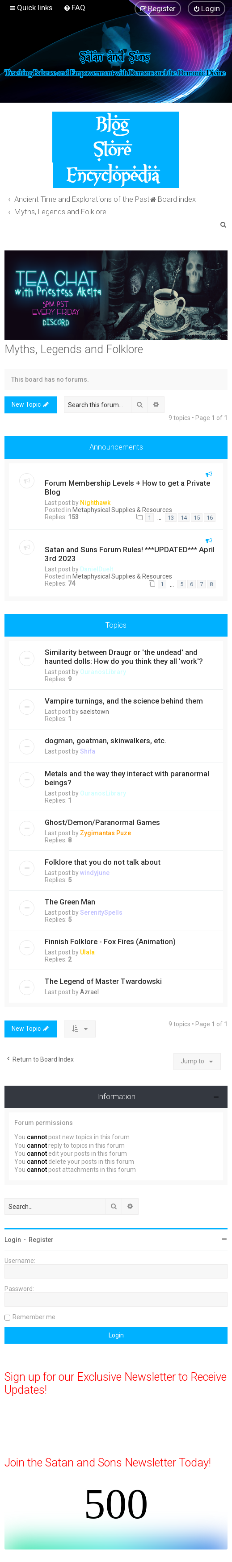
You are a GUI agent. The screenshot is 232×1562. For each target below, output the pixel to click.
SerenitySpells (101, 912)
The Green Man (70, 901)
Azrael (89, 992)
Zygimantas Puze (105, 833)
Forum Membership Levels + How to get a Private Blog (127, 487)
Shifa (87, 751)
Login (12, 1239)
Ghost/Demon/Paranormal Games (102, 822)
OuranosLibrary (103, 671)
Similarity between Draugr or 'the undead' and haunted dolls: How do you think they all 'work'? (124, 657)
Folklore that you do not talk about (102, 862)
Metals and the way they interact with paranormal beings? (127, 778)
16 (210, 517)
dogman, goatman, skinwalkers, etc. (105, 740)
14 (184, 517)
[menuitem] (74, 7)
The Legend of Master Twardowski (103, 981)
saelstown (94, 711)
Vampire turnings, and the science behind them (124, 700)
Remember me (34, 1316)
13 (171, 517)
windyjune (95, 872)
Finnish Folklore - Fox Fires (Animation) (110, 941)
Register (41, 1239)
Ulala (87, 952)
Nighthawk (95, 502)
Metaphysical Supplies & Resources (122, 509)
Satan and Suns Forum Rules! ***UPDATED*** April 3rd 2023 (130, 554)
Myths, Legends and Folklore (73, 349)
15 (197, 517)
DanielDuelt (96, 569)
